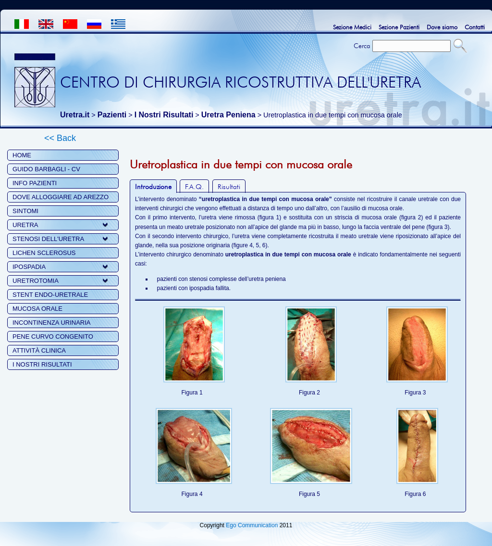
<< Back (60, 138)
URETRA (25, 225)
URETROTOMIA (35, 280)
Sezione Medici (352, 27)
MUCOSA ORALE (37, 308)
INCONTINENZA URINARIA (51, 322)
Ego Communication (252, 525)
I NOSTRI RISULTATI (42, 364)
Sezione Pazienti (399, 27)
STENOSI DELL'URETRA (48, 238)
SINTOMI (25, 211)
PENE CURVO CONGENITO (52, 336)
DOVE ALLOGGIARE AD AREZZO (60, 197)
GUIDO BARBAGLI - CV (46, 169)
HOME (21, 155)
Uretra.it (74, 115)
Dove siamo (442, 27)
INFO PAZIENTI (34, 183)
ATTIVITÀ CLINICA (39, 350)
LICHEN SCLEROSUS (43, 252)
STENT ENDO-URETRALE (50, 294)
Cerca (362, 46)
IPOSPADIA (29, 266)
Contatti (475, 27)
